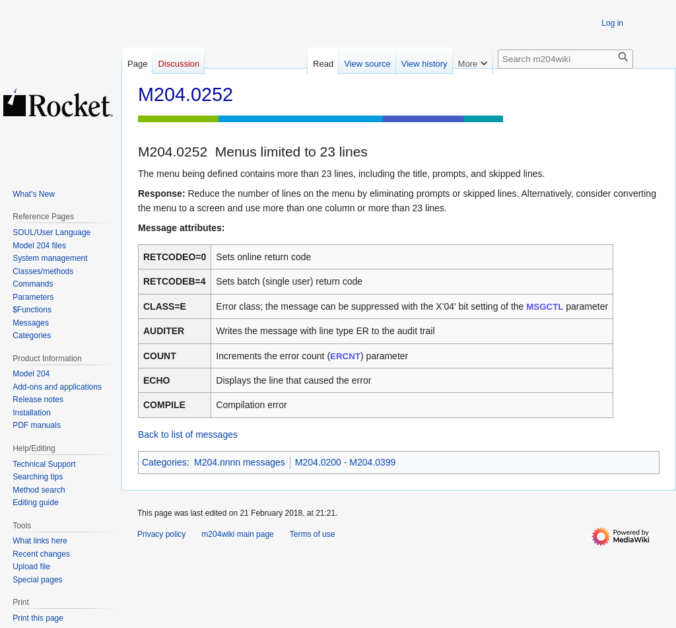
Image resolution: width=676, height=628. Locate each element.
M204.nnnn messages (239, 462)
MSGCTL (544, 307)
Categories (164, 462)
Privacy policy (161, 534)
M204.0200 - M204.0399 (345, 462)
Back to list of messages (188, 434)
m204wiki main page (237, 534)
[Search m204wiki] (565, 59)
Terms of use (312, 534)
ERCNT (345, 356)
